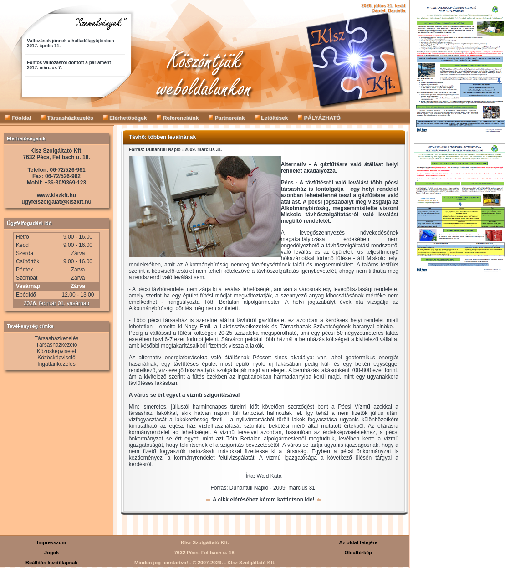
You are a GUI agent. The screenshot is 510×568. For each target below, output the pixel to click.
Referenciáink (178, 118)
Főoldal (18, 118)
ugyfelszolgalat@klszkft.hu (56, 202)
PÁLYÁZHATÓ (319, 118)
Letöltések (271, 118)
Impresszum (51, 542)
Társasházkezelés (67, 118)
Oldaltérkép (358, 552)
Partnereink (227, 118)
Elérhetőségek (125, 118)
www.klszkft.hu (56, 195)
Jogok (51, 552)
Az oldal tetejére (358, 542)
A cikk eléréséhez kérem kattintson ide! (264, 499)
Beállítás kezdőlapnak (51, 562)
